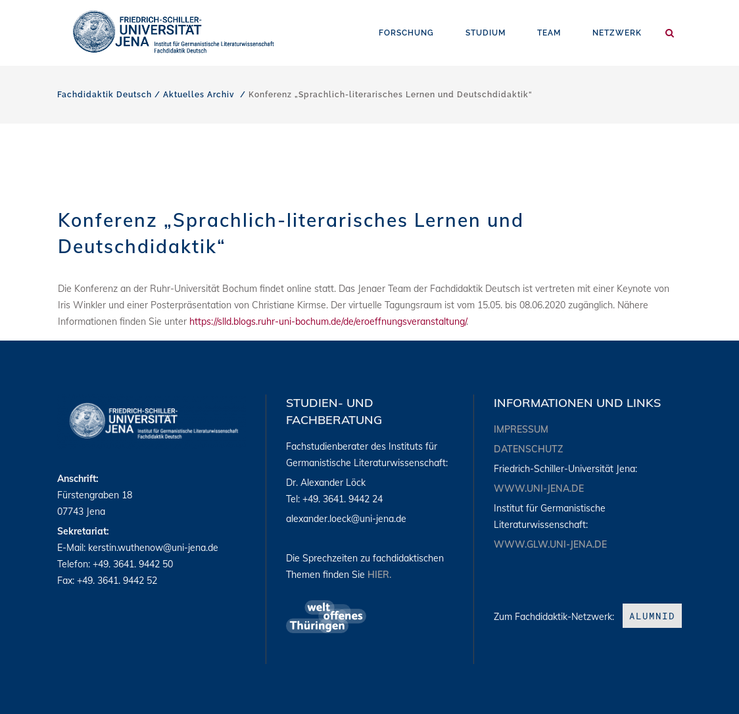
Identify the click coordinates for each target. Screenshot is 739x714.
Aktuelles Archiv (199, 94)
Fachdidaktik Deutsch (104, 94)
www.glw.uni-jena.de (550, 544)
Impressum (521, 429)
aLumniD (652, 615)
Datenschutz (528, 449)
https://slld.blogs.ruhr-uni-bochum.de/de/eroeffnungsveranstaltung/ (327, 321)
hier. (379, 575)
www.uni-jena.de (539, 488)
